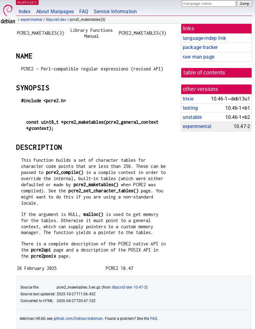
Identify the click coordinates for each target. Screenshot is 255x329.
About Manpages (55, 11)
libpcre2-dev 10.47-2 (129, 287)
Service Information (115, 11)
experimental (32, 19)
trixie (188, 99)
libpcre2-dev (56, 19)
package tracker (200, 47)
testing (190, 108)
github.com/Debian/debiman (78, 318)
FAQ (83, 11)
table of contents (204, 73)
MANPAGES (27, 2)
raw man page (198, 57)
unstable (192, 117)
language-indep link (204, 38)
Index (25, 11)
